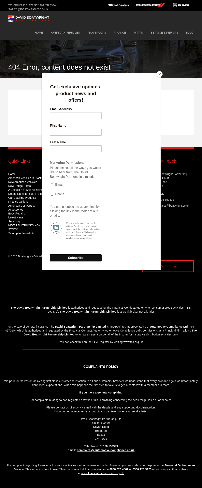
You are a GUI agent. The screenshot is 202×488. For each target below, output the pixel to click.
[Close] (160, 74)
